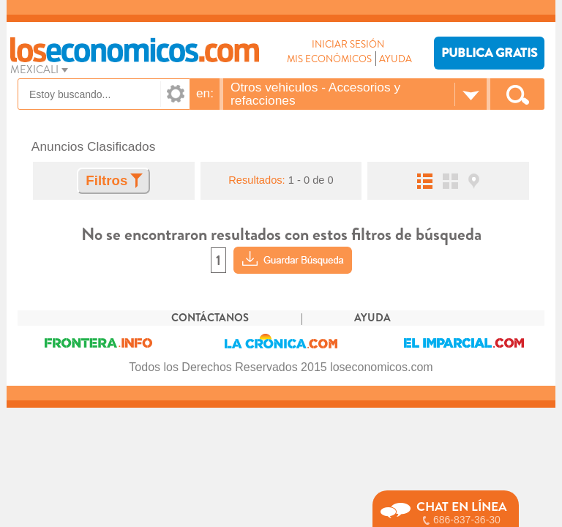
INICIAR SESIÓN (348, 44)
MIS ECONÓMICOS (329, 59)
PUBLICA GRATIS (489, 53)
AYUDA (395, 59)
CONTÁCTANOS (210, 318)
